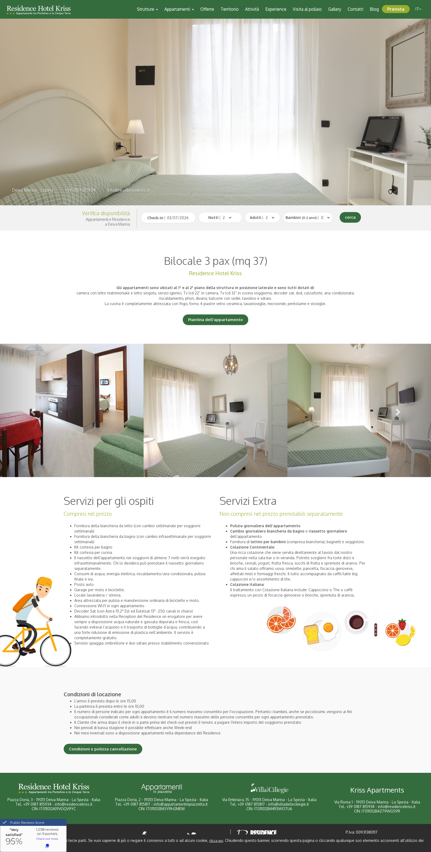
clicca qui (216, 841)
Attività (252, 9)
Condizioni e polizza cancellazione (103, 748)
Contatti (355, 9)
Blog (374, 9)
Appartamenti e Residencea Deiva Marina (108, 221)
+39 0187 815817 (136, 804)
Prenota (395, 9)
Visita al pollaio (307, 9)
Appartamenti (179, 9)
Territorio (230, 9)
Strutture (147, 9)
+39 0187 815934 (80, 190)
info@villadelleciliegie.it (288, 804)
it (418, 8)
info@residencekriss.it (128, 190)
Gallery (334, 9)
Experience (275, 9)
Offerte (207, 9)
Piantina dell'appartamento (215, 319)
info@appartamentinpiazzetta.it (181, 804)
